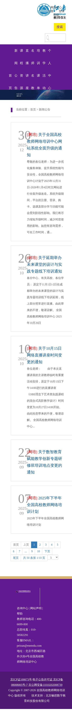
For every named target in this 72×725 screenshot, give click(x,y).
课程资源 (21, 53)
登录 (62, 11)
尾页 (16, 557)
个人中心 (49, 53)
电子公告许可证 (43, 679)
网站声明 (36, 608)
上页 (26, 544)
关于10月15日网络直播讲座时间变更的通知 (44, 355)
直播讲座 (27, 53)
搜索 (60, 27)
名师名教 (32, 53)
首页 (10, 78)
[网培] (32, 134)
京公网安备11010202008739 (45, 684)
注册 (51, 11)
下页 (47, 551)
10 (38, 551)
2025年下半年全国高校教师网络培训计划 (44, 505)
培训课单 (38, 53)
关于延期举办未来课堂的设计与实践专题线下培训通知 (44, 264)
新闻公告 (16, 53)
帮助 (56, 14)
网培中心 (56, 7)
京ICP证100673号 (21, 679)
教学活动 (44, 53)
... (26, 551)
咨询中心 (23, 608)
